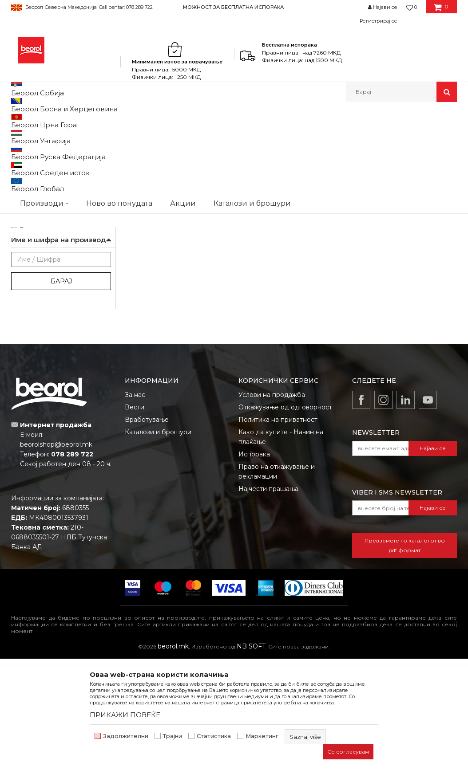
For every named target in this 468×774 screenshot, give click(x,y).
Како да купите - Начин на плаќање (280, 552)
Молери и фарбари (47, 276)
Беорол (30, 191)
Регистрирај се (378, 21)
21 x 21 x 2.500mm (44, 223)
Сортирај (245, 150)
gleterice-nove (40, 340)
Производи (50, 121)
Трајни (172, 736)
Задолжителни (125, 736)
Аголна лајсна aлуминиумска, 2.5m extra (163, 298)
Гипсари (31, 254)
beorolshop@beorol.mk (56, 560)
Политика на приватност (277, 535)
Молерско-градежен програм (115, 121)
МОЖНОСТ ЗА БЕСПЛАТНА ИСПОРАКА (233, 7)
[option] (234, 7)
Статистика (214, 736)
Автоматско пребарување (182, 150)
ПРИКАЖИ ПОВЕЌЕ (125, 715)
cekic (27, 329)
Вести (134, 522)
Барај (61, 397)
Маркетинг (262, 736)
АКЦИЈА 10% (36, 318)
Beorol (19, 121)
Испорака (254, 570)
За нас (135, 510)
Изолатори (35, 265)
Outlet (28, 308)
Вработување (147, 535)
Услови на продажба (271, 510)
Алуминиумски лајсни (45, 156)
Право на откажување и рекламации (276, 587)
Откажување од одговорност (285, 522)
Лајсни (174, 121)
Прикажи (352, 150)
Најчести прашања (268, 604)
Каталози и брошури (158, 547)
